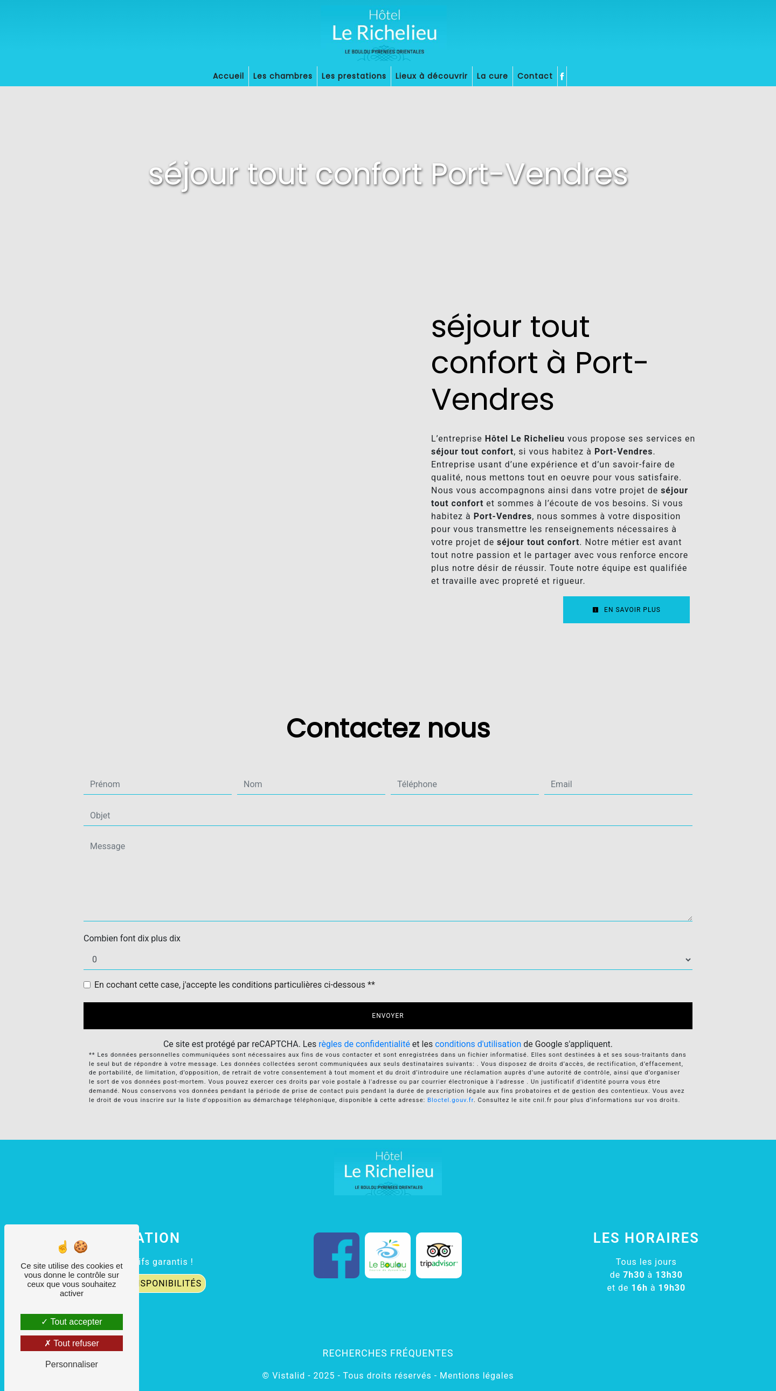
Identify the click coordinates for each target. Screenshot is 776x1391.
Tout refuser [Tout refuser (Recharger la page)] (71, 1343)
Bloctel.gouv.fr (450, 1100)
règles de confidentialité (364, 1044)
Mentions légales (475, 1376)
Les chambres (283, 76)
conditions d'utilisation (478, 1044)
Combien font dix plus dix (132, 938)
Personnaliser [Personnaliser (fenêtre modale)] (71, 1364)
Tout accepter (71, 1321)
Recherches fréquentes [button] (388, 1353)
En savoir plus (626, 610)
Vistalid (288, 1376)
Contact (535, 76)
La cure (492, 76)
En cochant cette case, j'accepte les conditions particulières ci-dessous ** (234, 985)
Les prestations (354, 76)
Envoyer (388, 1016)
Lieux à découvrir (432, 76)
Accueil (228, 76)
